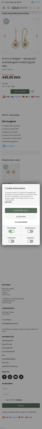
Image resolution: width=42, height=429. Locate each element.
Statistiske (30, 240)
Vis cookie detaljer (21, 222)
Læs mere (8, 202)
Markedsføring (30, 230)
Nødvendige (11, 230)
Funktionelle (11, 240)
